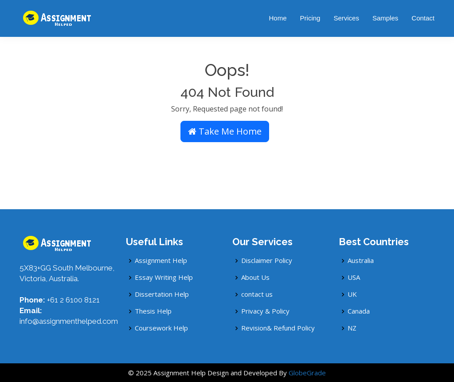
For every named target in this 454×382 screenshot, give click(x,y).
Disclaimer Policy (266, 260)
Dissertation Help (162, 294)
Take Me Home (225, 131)
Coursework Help (161, 328)
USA (354, 277)
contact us (257, 294)
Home (278, 18)
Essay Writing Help (164, 277)
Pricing (310, 18)
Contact (422, 18)
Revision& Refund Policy (278, 328)
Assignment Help (161, 260)
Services (346, 18)
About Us (255, 277)
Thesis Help (153, 311)
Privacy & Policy (265, 311)
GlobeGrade (307, 372)
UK (352, 294)
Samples (385, 18)
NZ (352, 328)
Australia (361, 260)
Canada (359, 311)
